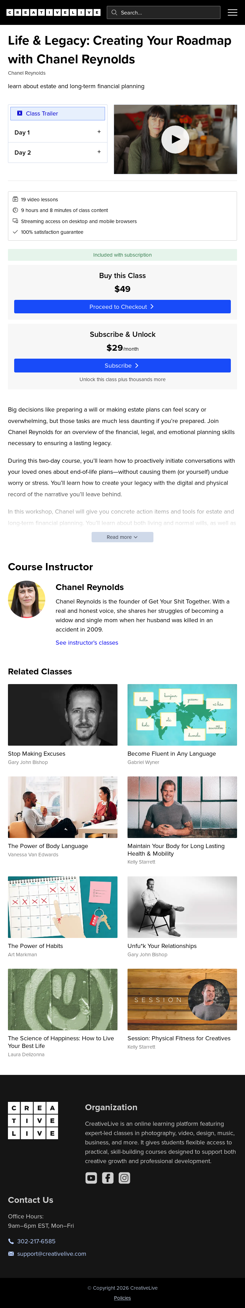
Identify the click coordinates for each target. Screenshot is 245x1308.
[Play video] (175, 139)
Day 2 (23, 152)
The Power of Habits (35, 945)
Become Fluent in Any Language (172, 753)
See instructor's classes (87, 642)
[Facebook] (108, 1178)
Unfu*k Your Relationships (162, 945)
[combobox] (163, 12)
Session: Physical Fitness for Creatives (179, 1038)
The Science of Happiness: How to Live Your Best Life (61, 1042)
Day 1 (22, 132)
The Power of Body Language (48, 845)
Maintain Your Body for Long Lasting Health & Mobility (176, 849)
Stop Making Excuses (36, 753)
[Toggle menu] (232, 12)
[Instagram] (124, 1178)
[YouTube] (91, 1178)
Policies (122, 1297)
